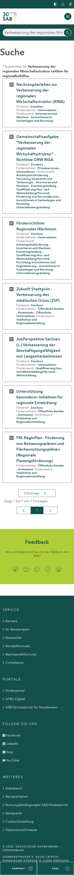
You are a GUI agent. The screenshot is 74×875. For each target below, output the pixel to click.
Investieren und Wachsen (33, 248)
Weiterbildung (26, 375)
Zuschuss (37, 164)
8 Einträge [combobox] (38, 493)
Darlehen (37, 106)
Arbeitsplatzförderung (32, 175)
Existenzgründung (43, 186)
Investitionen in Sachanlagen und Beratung (34, 118)
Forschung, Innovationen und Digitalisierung (35, 263)
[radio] (15, 569)
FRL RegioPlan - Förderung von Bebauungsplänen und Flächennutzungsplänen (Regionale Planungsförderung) (40, 449)
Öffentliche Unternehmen (33, 314)
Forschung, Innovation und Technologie (34, 180)
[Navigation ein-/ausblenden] (67, 16)
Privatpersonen (48, 168)
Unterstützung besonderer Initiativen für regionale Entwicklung (39, 397)
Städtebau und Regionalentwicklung (30, 321)
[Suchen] (37, 32)
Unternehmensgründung (33, 207)
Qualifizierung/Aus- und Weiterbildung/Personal (32, 191)
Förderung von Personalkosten (37, 196)
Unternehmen (47, 110)
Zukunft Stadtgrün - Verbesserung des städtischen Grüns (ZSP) (37, 295)
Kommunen (25, 312)
